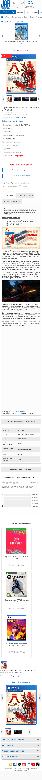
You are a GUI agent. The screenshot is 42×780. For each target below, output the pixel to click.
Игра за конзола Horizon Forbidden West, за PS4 (21, 42)
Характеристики (25, 195)
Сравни (24, 186)
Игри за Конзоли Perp (31, 17)
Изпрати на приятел (11, 186)
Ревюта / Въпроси (12, 202)
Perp (10, 128)
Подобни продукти (12, 21)
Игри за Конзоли (17, 17)
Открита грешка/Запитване (22, 183)
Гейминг (7, 17)
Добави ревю (7, 121)
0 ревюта (22, 118)
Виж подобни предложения (21, 170)
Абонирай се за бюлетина (21, 176)
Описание (8, 195)
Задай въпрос (18, 121)
